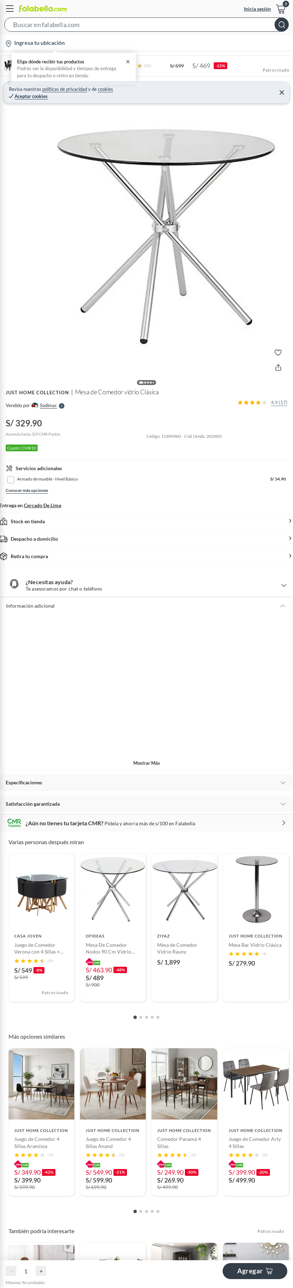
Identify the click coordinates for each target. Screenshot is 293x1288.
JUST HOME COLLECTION (37, 392)
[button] (146, 26)
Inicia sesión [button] (257, 9)
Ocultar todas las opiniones (147, 1086)
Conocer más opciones (27, 490)
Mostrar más (146, 763)
